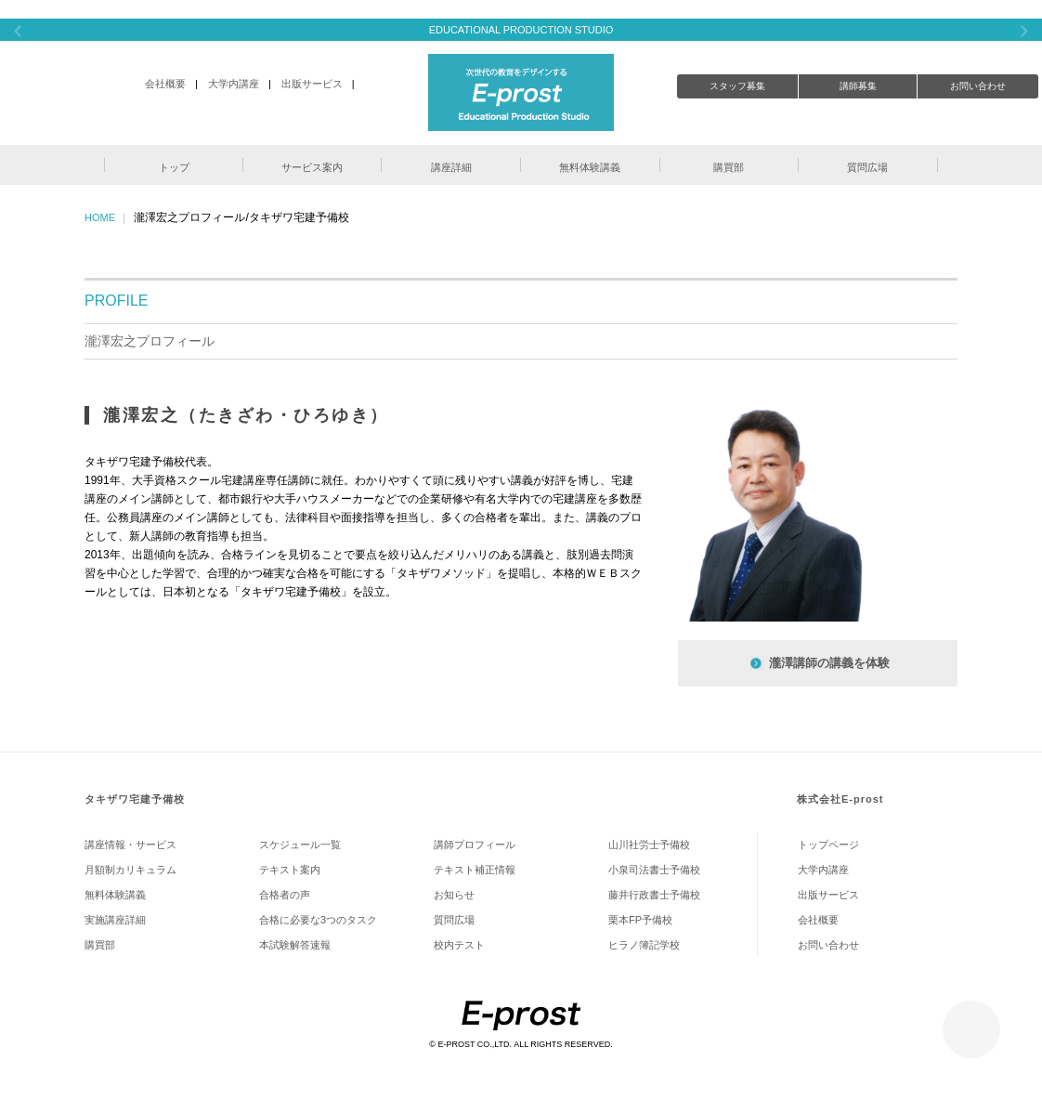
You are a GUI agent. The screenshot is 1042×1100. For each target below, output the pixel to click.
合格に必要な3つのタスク (318, 919)
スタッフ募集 (737, 86)
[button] (173, 165)
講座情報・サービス (130, 844)
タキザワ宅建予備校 (135, 799)
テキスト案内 (289, 869)
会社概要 (165, 83)
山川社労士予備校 (649, 844)
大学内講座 (233, 83)
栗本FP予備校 (640, 919)
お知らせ (454, 894)
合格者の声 (284, 894)
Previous (18, 31)
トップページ (828, 844)
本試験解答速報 (295, 944)
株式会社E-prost (840, 799)
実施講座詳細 (115, 919)
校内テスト (459, 944)
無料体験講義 (115, 894)
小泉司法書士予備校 (654, 869)
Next (1024, 31)
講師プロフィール (474, 844)
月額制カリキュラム (130, 869)
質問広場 (454, 919)
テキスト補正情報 (474, 869)
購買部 (100, 944)
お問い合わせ (978, 86)
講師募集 (858, 86)
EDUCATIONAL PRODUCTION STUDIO (521, 29)
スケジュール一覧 (300, 844)
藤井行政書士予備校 (654, 894)
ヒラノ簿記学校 (644, 944)
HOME (100, 217)
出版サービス (312, 83)
